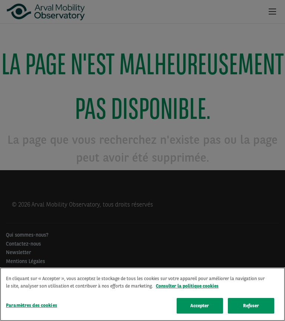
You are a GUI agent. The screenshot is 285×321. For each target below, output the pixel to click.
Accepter (199, 306)
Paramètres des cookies (31, 305)
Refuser (251, 306)
